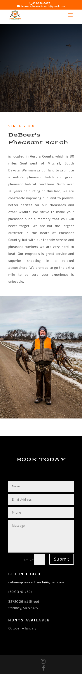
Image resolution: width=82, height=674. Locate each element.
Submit (61, 559)
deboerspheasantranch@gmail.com (36, 582)
